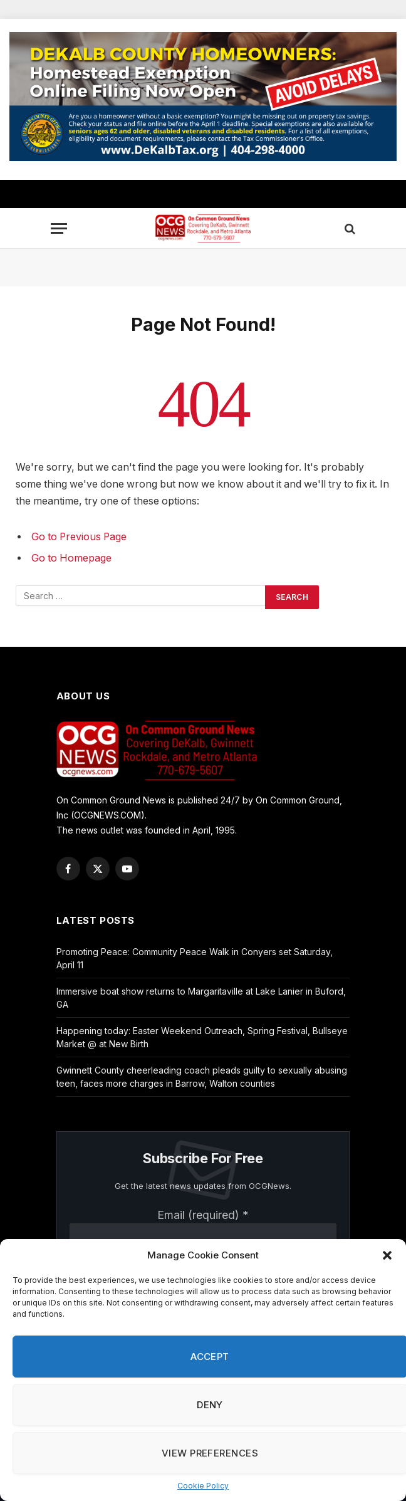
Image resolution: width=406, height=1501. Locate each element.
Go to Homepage (71, 558)
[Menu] (59, 228)
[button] (387, 1255)
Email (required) (203, 1214)
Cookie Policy (203, 1485)
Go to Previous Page (79, 537)
